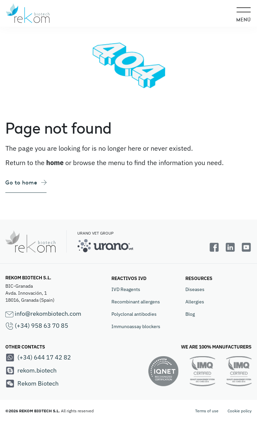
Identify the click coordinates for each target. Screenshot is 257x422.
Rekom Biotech (32, 383)
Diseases (194, 289)
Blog (190, 314)
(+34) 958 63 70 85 (36, 326)
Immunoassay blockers (135, 326)
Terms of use (207, 410)
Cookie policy (240, 410)
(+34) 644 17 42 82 (38, 357)
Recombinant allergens (135, 302)
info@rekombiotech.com (43, 314)
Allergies (194, 302)
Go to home (26, 182)
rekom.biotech (31, 370)
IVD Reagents (125, 289)
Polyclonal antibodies (134, 314)
